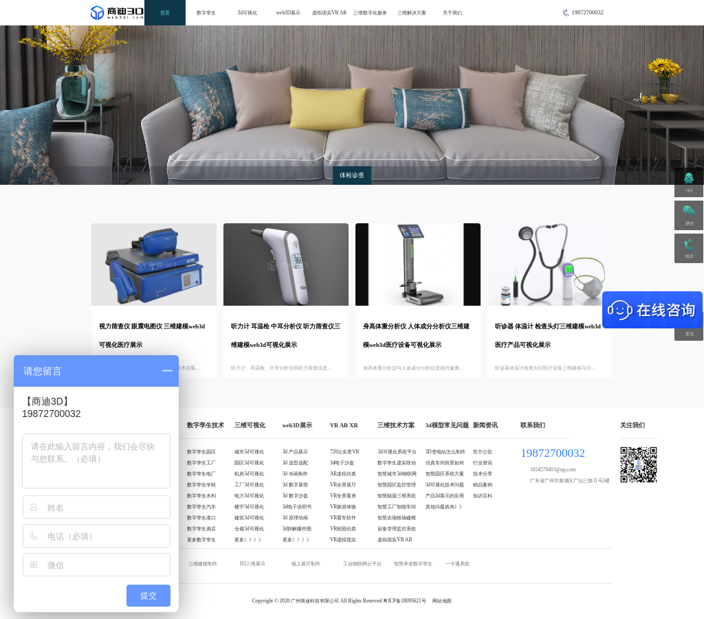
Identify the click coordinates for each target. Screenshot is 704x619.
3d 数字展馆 (295, 485)
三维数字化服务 (370, 13)
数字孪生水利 (201, 496)
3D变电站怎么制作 (445, 452)
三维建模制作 (202, 564)
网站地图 (442, 601)
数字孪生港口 (201, 518)
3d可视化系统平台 (396, 452)
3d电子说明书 (297, 507)
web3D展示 (288, 13)
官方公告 (482, 452)
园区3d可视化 (248, 463)
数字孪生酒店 (201, 529)
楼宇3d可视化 (248, 507)
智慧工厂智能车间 (396, 507)
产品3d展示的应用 (445, 496)
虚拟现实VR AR (329, 13)
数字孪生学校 (201, 485)
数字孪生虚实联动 (396, 463)
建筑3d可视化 (248, 518)
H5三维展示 (252, 564)
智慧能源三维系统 (396, 496)
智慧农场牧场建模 (396, 518)
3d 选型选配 (295, 463)
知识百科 (482, 496)
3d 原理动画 (295, 518)
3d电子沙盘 (342, 463)
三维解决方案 (411, 13)
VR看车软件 (343, 518)
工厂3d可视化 (248, 485)
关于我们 (452, 13)
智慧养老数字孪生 (413, 564)
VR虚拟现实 (343, 540)
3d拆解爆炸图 (297, 529)
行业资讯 (482, 463)
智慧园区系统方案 (445, 474)
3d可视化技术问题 (445, 485)
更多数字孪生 (201, 540)
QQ (689, 190)
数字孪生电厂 (201, 474)
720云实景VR (345, 452)
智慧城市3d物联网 (396, 474)
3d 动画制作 (295, 474)
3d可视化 (247, 13)
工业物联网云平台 (362, 564)
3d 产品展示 (295, 452)
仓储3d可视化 (248, 529)
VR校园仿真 (343, 529)
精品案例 (482, 485)
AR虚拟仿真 (343, 474)
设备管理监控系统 (396, 529)
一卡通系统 (458, 564)
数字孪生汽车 (201, 507)
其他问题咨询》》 (445, 507)
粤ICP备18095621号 (404, 601)
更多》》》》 (248, 540)
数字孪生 (206, 13)
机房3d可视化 (248, 474)
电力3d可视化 (248, 496)
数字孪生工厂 (201, 463)
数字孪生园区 (201, 452)
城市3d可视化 (248, 452)
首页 (165, 13)
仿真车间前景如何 (445, 463)
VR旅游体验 (343, 507)
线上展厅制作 (306, 564)
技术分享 (482, 474)
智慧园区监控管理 (396, 485)
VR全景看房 (343, 496)
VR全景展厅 (343, 485)
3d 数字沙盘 (295, 496)
